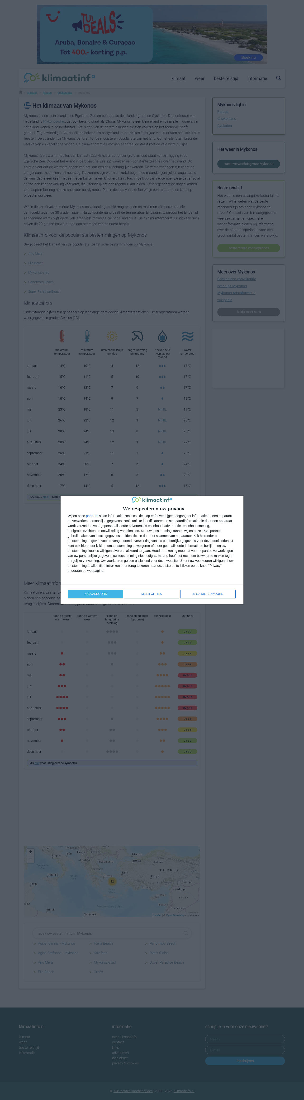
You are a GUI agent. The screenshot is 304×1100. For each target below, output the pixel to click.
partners (92, 515)
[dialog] (152, 550)
